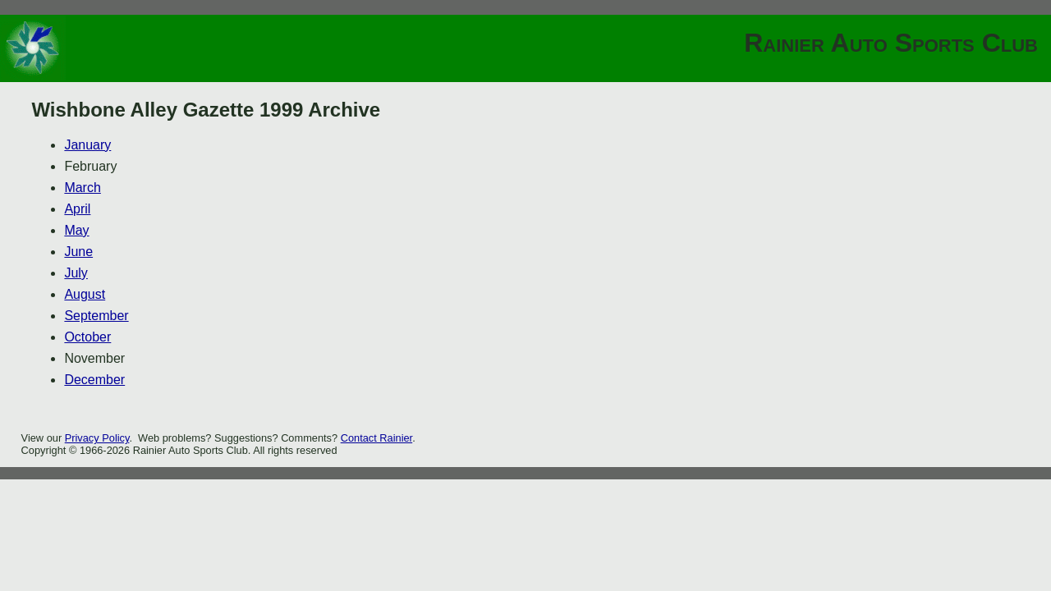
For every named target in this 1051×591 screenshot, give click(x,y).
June (78, 252)
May (76, 230)
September (96, 316)
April (77, 209)
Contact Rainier (377, 438)
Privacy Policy (97, 438)
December (94, 380)
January (87, 145)
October (87, 337)
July (75, 273)
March (82, 188)
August (84, 294)
